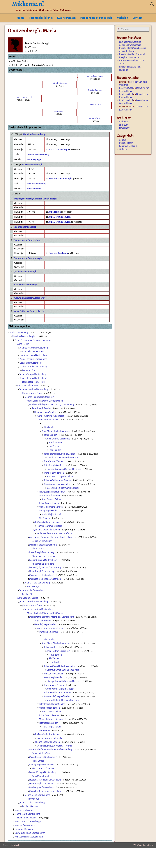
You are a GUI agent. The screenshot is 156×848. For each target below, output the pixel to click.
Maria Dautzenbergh (32, 164)
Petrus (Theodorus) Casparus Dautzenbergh (35, 198)
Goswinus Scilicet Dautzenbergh (29, 298)
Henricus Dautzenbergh (34, 134)
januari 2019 (125, 128)
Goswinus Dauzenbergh (25, 284)
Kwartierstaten (66, 17)
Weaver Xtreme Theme (145, 845)
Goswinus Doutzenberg (38, 154)
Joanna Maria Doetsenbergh (28, 258)
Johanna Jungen (34, 159)
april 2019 (123, 125)
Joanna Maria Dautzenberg (27, 240)
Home (20, 17)
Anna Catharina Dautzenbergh (29, 311)
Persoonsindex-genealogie (96, 17)
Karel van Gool (126, 88)
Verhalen (122, 17)
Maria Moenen (34, 188)
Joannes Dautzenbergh (25, 227)
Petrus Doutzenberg (36, 183)
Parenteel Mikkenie (41, 17)
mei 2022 (123, 121)
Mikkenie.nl (14, 845)
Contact (137, 17)
